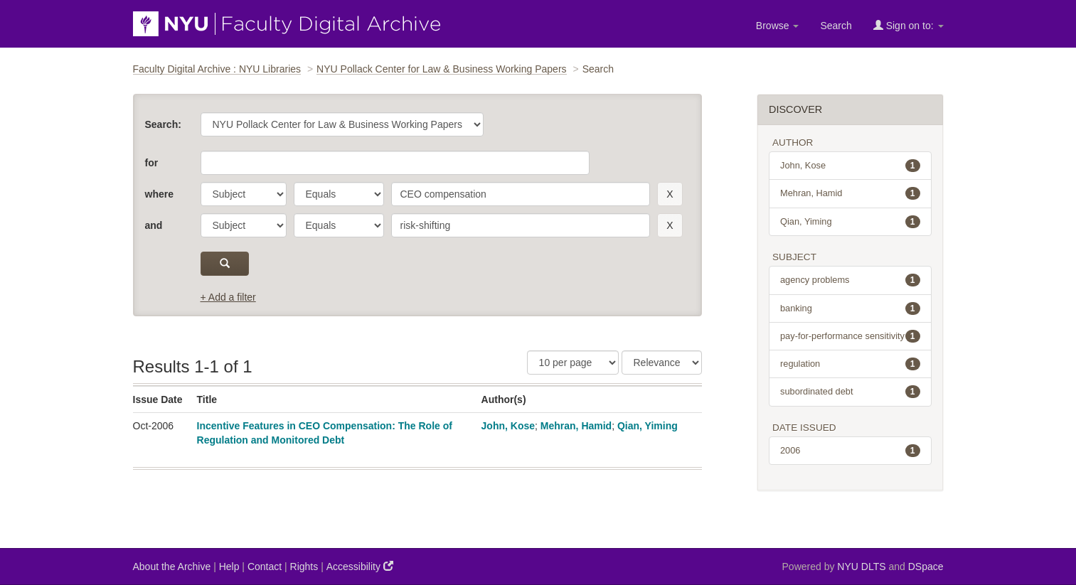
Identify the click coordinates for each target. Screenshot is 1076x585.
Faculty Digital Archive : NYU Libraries (217, 69)
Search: (163, 124)
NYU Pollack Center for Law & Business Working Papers (441, 69)
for (152, 162)
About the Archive (172, 566)
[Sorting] (662, 362)
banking (850, 308)
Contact (264, 566)
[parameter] (244, 194)
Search (835, 25)
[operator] (339, 194)
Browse (777, 25)
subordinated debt (850, 391)
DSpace (926, 566)
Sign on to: (908, 25)
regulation (850, 364)
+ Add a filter (228, 297)
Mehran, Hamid (576, 425)
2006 (850, 450)
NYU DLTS (861, 566)
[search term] (521, 194)
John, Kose (508, 425)
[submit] (225, 264)
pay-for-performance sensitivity (850, 336)
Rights (304, 566)
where (159, 194)
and (154, 225)
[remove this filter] (669, 194)
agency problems (850, 280)
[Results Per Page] (573, 362)
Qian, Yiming (647, 425)
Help (229, 566)
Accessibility (359, 566)
